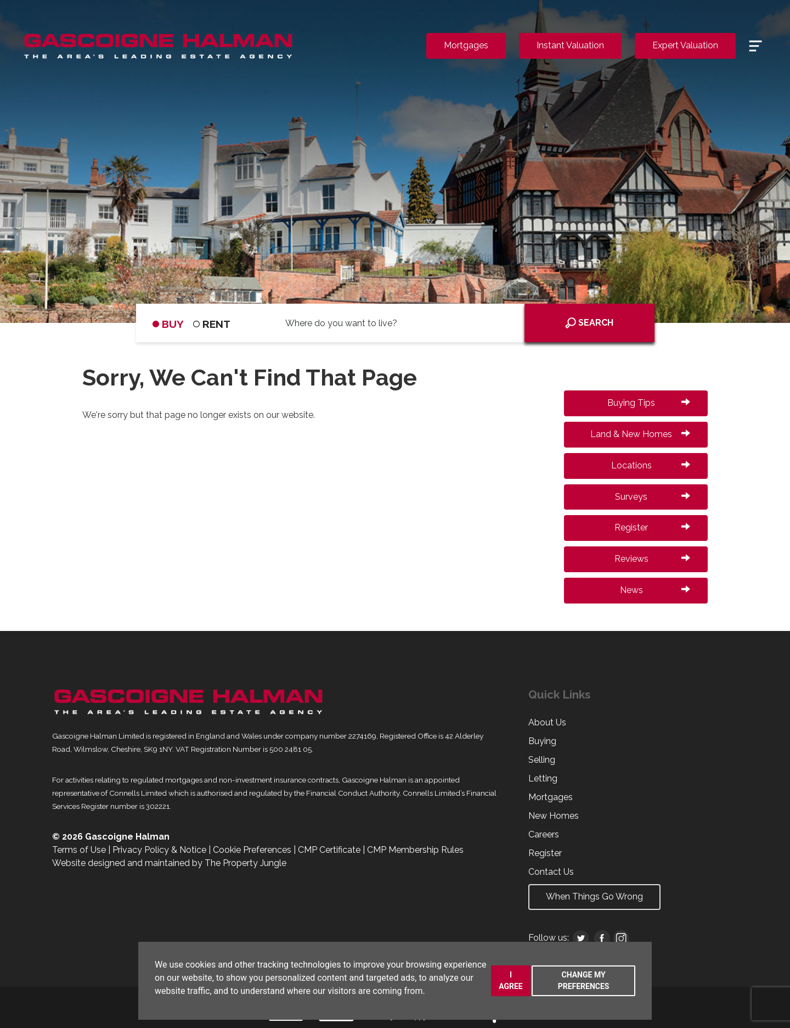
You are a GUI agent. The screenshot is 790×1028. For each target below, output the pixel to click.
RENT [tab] (211, 324)
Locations (650, 465)
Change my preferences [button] (584, 980)
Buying (542, 741)
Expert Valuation (685, 45)
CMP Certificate (329, 850)
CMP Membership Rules (415, 850)
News (655, 590)
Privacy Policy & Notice (159, 850)
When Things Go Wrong (594, 896)
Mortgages (466, 45)
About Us (547, 722)
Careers (543, 834)
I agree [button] (511, 980)
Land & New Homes (640, 434)
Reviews (652, 559)
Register (652, 527)
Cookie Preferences (252, 850)
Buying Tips (648, 403)
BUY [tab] (168, 324)
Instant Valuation (570, 45)
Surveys (652, 496)
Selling (541, 760)
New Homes (553, 816)
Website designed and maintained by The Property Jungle (169, 863)
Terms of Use (79, 850)
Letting (542, 778)
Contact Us (551, 872)
